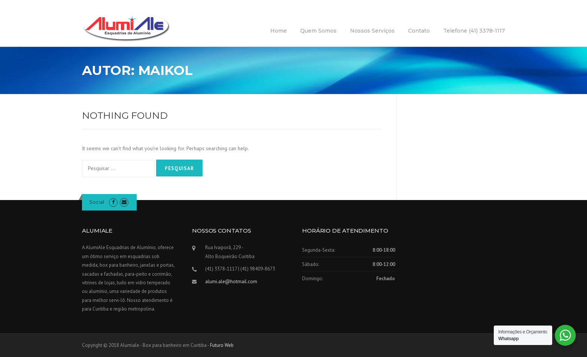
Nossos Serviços (372, 30)
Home (278, 30)
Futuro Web (222, 345)
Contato (419, 30)
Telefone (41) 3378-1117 (474, 30)
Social (96, 202)
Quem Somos (318, 30)
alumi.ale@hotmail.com (231, 281)
